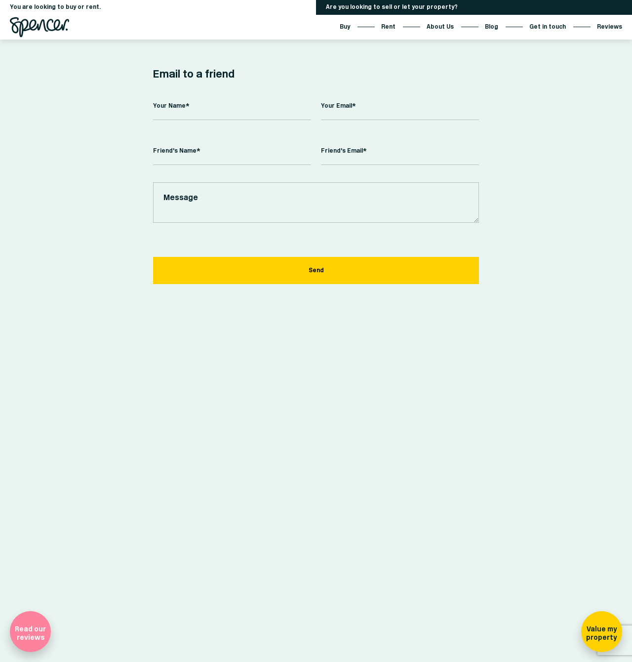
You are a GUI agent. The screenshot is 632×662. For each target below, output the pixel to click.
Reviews (609, 27)
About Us (440, 27)
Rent (388, 27)
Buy (345, 27)
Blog (491, 27)
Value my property (601, 633)
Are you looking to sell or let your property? (392, 7)
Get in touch (547, 27)
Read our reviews (30, 633)
